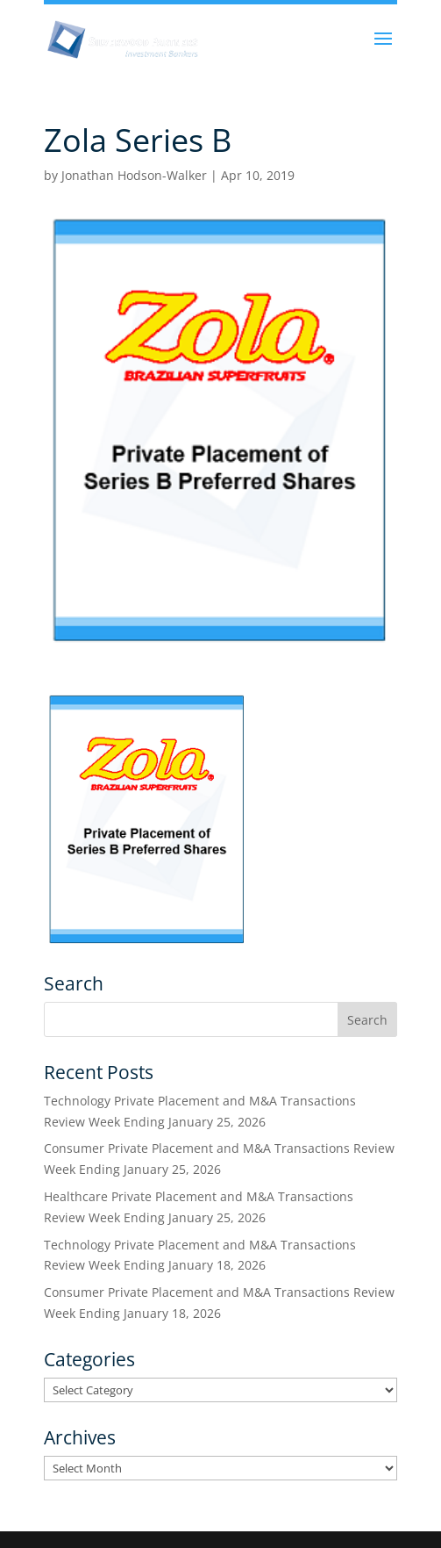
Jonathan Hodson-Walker (134, 175)
